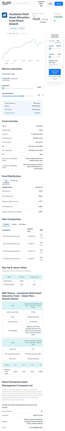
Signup (59, 3)
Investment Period (7, 93)
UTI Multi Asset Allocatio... (11, 258)
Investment (5, 85)
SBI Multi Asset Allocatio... (11, 236)
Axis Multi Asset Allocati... (11, 244)
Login (50, 3)
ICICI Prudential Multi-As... (12, 251)
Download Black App (41, 4)
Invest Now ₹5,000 (54, 72)
